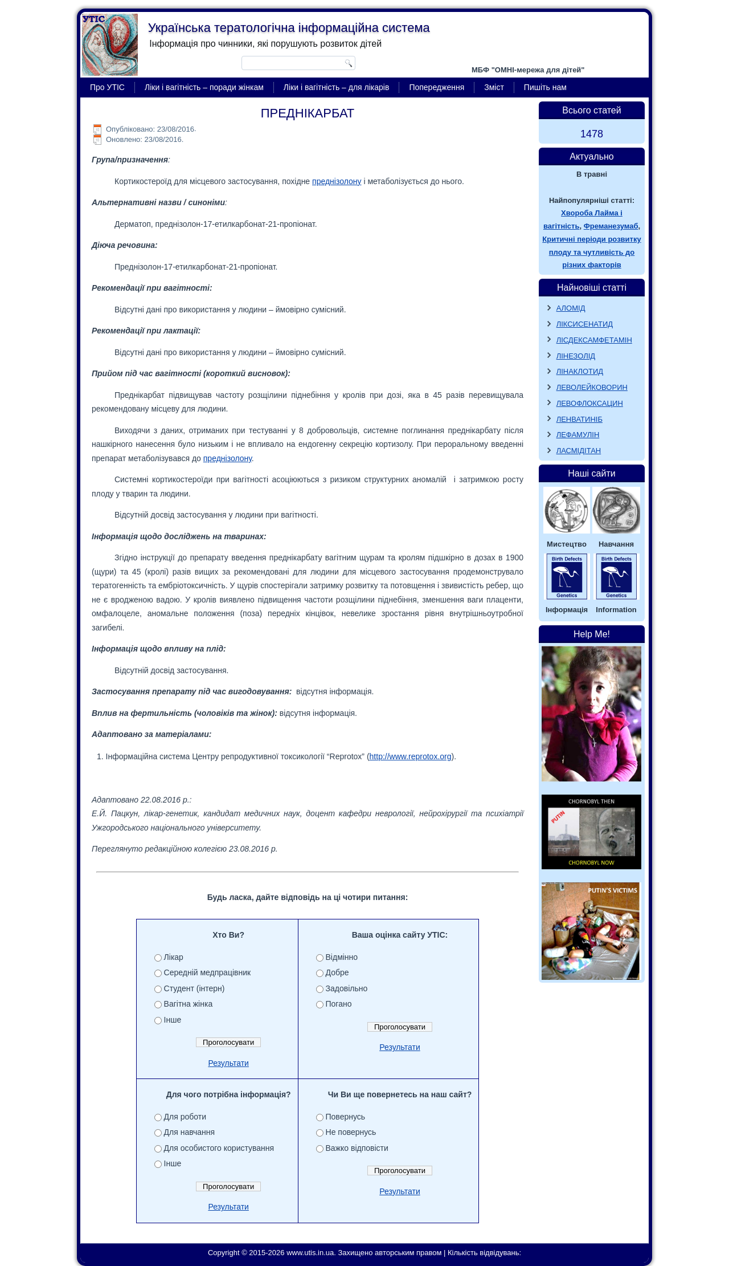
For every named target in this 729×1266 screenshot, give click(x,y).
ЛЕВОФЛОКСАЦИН (589, 403)
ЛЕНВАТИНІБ (579, 419)
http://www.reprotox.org (411, 756)
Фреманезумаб (611, 226)
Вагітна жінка (188, 1003)
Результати (228, 1063)
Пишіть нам (545, 87)
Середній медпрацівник (207, 972)
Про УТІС (107, 87)
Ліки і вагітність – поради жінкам (204, 87)
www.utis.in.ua (310, 1252)
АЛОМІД (570, 308)
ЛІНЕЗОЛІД (576, 356)
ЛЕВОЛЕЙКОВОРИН (592, 387)
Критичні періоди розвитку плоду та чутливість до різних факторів (591, 252)
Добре (337, 972)
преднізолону (336, 181)
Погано (339, 1003)
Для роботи (185, 1116)
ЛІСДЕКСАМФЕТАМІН (594, 340)
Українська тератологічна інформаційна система (289, 28)
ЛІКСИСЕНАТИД (584, 324)
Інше (173, 1019)
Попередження (436, 87)
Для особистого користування (219, 1148)
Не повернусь (351, 1132)
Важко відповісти (357, 1148)
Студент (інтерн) (194, 988)
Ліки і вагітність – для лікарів (337, 87)
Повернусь (346, 1116)
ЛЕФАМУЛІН (578, 434)
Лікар (173, 957)
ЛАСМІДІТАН (578, 450)
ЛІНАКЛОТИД (580, 371)
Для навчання (189, 1132)
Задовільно (347, 988)
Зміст (494, 87)
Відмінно (342, 957)
